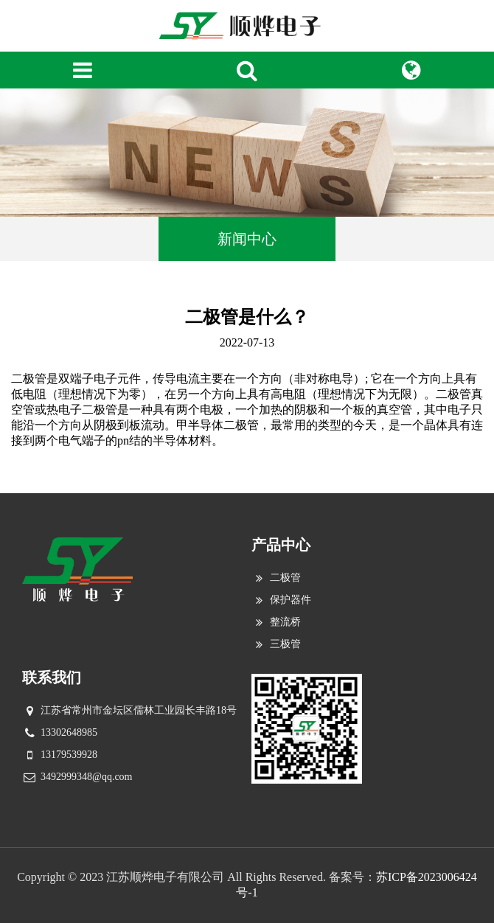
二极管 (285, 577)
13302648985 (69, 732)
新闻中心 (247, 239)
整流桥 (285, 621)
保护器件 (290, 599)
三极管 (285, 643)
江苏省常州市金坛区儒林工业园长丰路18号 (139, 710)
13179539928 (69, 754)
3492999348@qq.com (87, 776)
